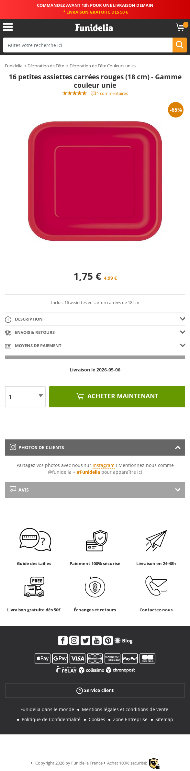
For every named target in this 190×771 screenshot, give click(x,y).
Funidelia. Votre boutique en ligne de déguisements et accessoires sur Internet (94, 28)
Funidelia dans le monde (47, 709)
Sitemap (164, 719)
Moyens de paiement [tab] (33, 346)
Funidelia (13, 66)
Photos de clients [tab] (37, 447)
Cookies (97, 719)
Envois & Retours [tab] (30, 332)
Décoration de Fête (46, 66)
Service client (95, 690)
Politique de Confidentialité (51, 719)
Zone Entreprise (130, 719)
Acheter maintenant (122, 396)
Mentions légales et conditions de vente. (126, 709)
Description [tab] (24, 319)
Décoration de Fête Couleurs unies (103, 66)
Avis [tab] (19, 490)
